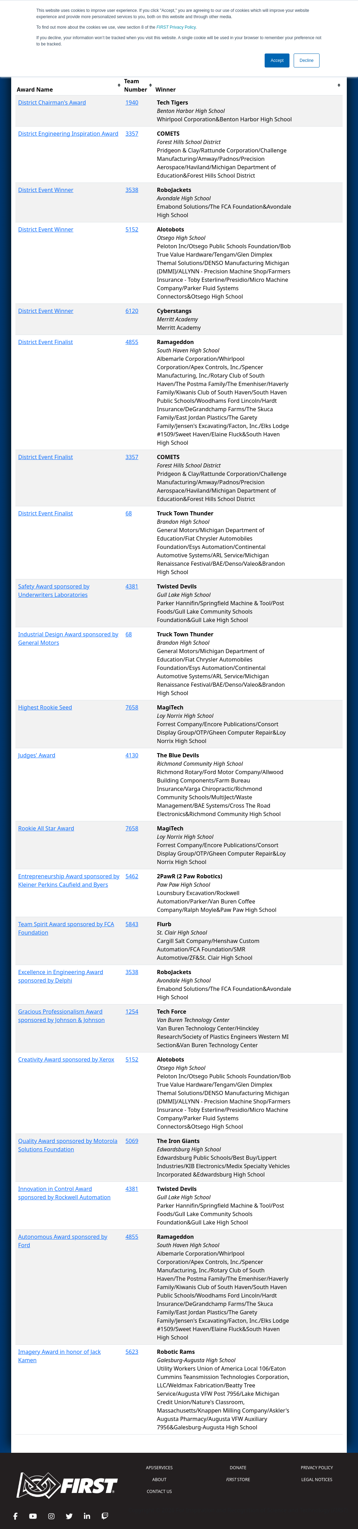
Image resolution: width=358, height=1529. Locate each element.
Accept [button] (277, 60)
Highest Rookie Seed (45, 707)
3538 (132, 190)
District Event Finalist (45, 342)
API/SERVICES (159, 1468)
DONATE (238, 1468)
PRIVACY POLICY (317, 1468)
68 (129, 513)
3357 (132, 133)
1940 (132, 102)
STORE (238, 1479)
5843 (132, 924)
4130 (132, 755)
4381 (132, 586)
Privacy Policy (176, 27)
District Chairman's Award (52, 102)
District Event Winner (45, 190)
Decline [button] (307, 60)
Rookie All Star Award (46, 828)
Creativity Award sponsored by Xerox (66, 1059)
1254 (132, 1011)
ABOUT (159, 1479)
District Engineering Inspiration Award (68, 133)
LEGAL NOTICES (316, 1479)
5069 (132, 1141)
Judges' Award (36, 755)
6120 (132, 311)
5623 (132, 1352)
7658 (132, 707)
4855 (132, 342)
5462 (132, 876)
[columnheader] (69, 85)
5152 (132, 229)
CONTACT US (159, 1491)
